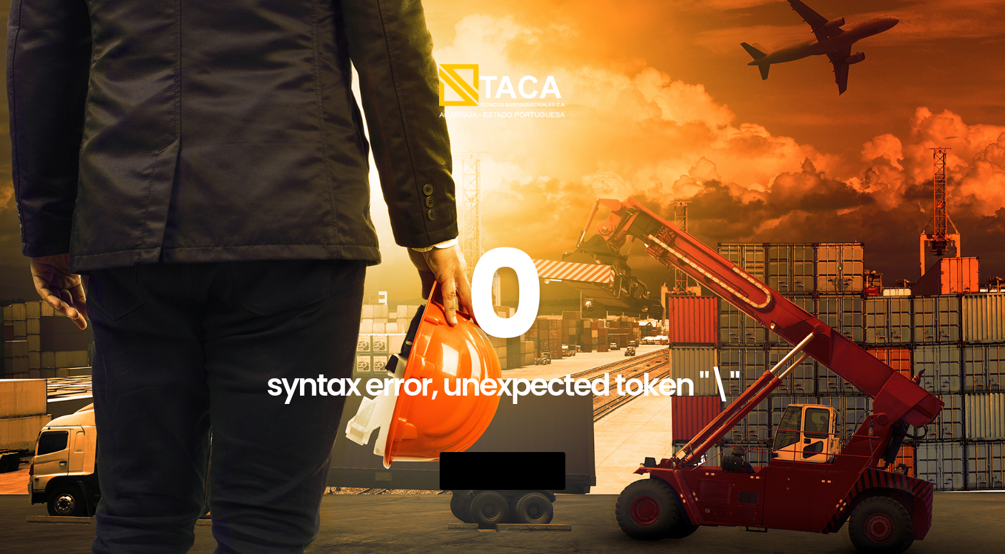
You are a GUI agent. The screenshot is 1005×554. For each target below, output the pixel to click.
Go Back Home (502, 471)
